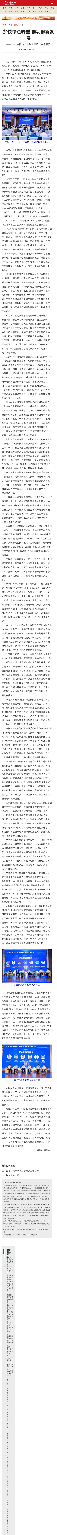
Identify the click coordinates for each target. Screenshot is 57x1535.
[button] (52, 11)
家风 (34, 11)
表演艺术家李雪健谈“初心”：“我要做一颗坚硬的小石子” (10, 1312)
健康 (22, 11)
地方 (40, 11)
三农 (10, 11)
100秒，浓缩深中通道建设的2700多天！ (10, 1327)
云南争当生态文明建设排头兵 (24, 1171)
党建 (22, 8)
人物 (46, 8)
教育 (52, 8)
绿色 (16, 25)
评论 (10, 8)
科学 (28, 8)
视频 (46, 11)
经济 (16, 8)
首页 (4, 25)
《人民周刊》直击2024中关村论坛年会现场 (10, 1362)
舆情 (16, 11)
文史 (34, 8)
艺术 (40, 8)
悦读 (4, 11)
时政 (4, 8)
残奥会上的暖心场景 (8, 1397)
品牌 (28, 11)
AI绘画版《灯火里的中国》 (10, 1373)
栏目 (10, 25)
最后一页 (14, 1175)
